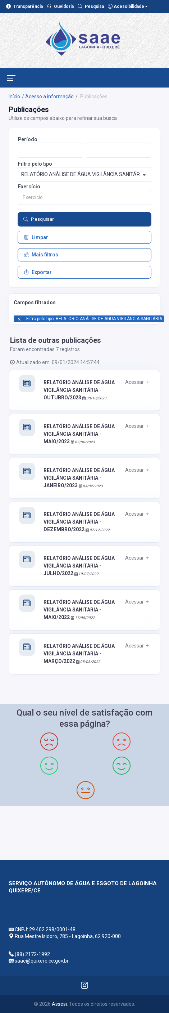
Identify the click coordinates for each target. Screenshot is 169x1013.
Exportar (38, 272)
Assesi (59, 1004)
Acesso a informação (49, 96)
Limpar (36, 237)
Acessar (137, 382)
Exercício (29, 186)
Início (14, 96)
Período (27, 139)
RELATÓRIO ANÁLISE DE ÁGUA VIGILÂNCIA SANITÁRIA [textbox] (83, 174)
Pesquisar (38, 219)
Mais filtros (41, 254)
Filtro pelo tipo (35, 164)
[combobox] (84, 174)
